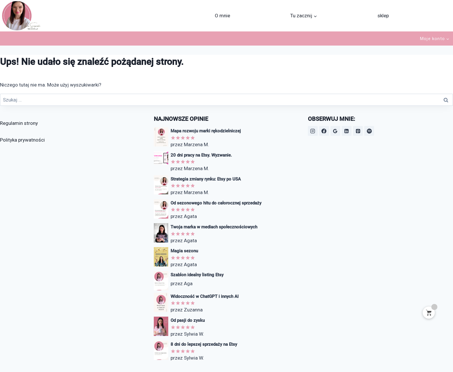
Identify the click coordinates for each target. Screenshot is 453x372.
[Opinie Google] (335, 131)
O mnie (222, 15)
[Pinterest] (358, 131)
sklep (383, 15)
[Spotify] (369, 131)
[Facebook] (324, 131)
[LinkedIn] (347, 131)
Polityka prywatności (22, 140)
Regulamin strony (19, 123)
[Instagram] (313, 131)
